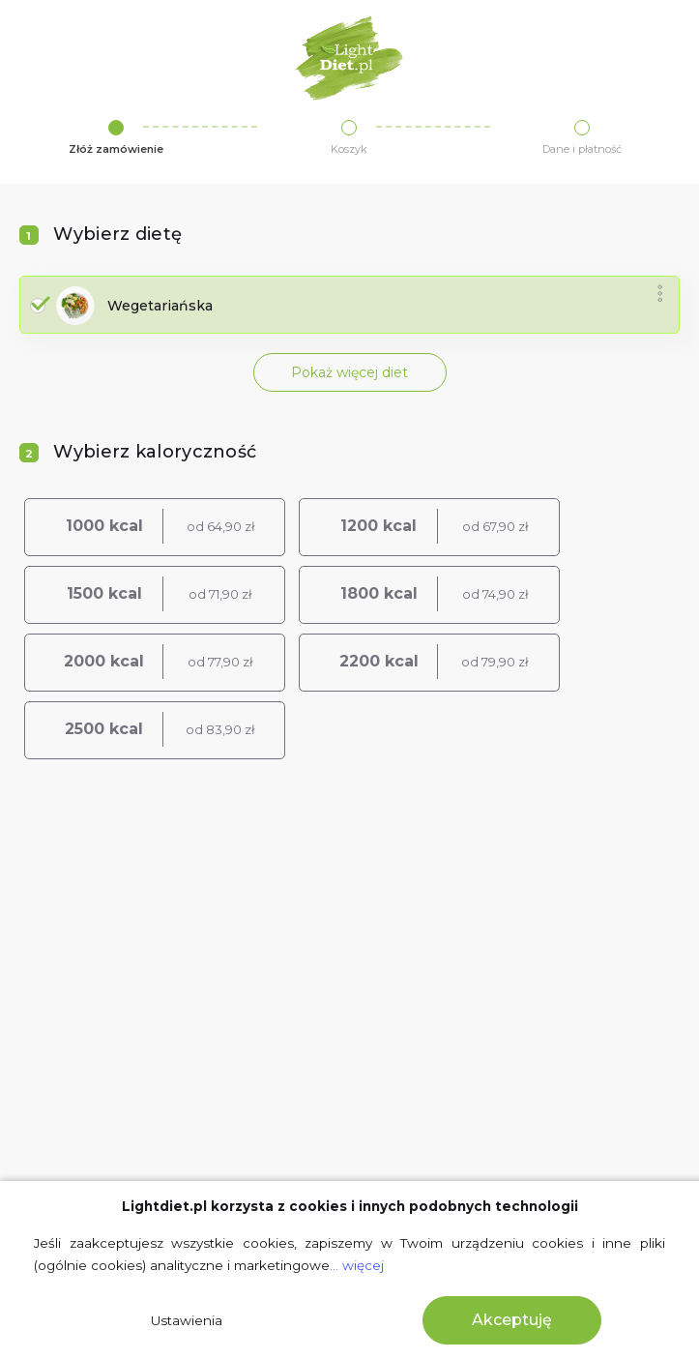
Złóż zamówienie (116, 149)
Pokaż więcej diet (349, 372)
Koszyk (349, 149)
